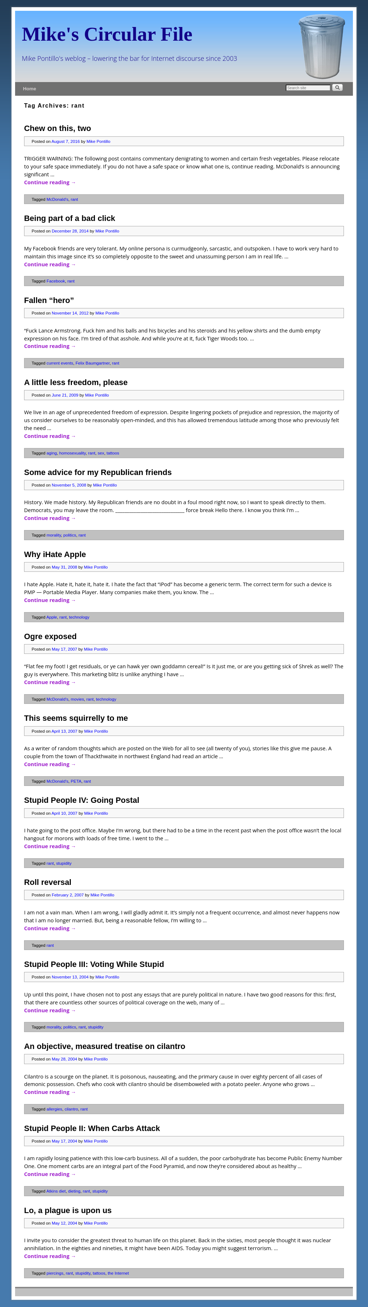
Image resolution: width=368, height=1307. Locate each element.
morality (54, 535)
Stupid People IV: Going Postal (81, 800)
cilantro (71, 1109)
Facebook (56, 281)
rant (74, 199)
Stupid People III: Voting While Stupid (94, 964)
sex (101, 453)
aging (52, 453)
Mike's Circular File (107, 34)
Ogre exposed (50, 636)
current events (60, 363)
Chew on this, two (57, 128)
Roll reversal (48, 882)
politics (69, 535)
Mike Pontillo (98, 141)
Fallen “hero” (49, 300)
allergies (55, 1109)
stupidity (64, 863)
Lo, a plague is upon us (68, 1210)
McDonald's (58, 199)
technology (79, 617)
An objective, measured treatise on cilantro (104, 1046)
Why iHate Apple (55, 554)
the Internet (118, 1273)
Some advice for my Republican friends (98, 472)
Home (29, 88)
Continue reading (50, 182)
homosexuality (72, 453)
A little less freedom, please (76, 382)
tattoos (112, 453)
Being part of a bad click (69, 218)
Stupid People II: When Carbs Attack (92, 1128)
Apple (51, 617)
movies (77, 699)
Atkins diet (56, 1191)
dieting (74, 1191)
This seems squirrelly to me (76, 718)
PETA (76, 781)
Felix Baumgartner (92, 363)
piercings (55, 1273)
